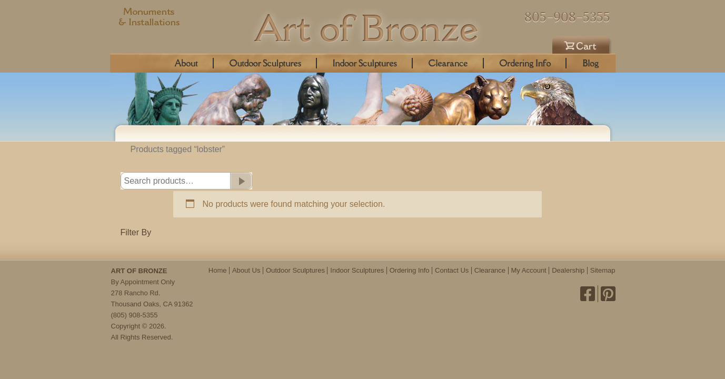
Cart (582, 43)
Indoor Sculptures (365, 63)
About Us (246, 270)
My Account (529, 270)
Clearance (448, 63)
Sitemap (602, 270)
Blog (590, 63)
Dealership (568, 270)
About (186, 63)
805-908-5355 (567, 16)
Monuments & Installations (149, 18)
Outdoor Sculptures (265, 63)
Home (217, 270)
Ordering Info (525, 63)
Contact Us (452, 270)
